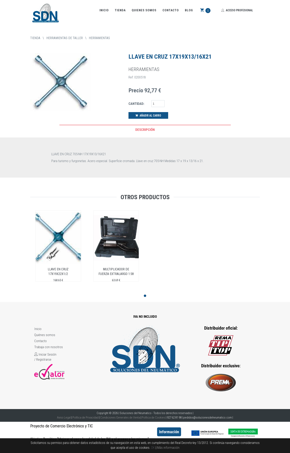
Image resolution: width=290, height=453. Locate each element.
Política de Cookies (153, 417)
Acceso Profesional (237, 10)
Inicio (104, 10)
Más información (168, 448)
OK (153, 448)
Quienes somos (144, 10)
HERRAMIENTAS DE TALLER (64, 38)
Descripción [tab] (145, 130)
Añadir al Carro (148, 115)
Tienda (120, 10)
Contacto (171, 10)
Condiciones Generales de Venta (120, 417)
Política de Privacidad (85, 417)
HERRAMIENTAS (99, 38)
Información (169, 431)
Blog (189, 10)
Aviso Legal (64, 417)
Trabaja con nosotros (48, 347)
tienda (35, 38)
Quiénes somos (44, 335)
